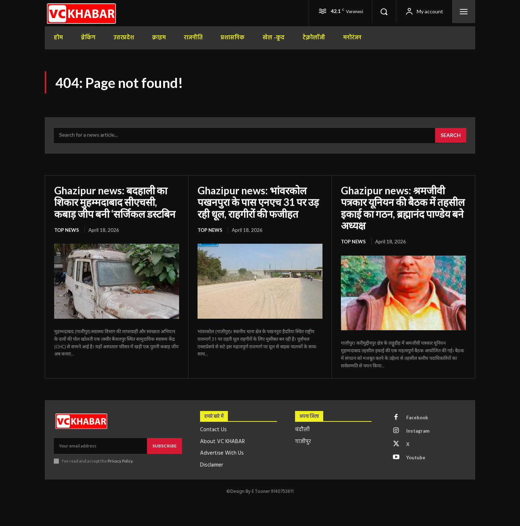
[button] (383, 11)
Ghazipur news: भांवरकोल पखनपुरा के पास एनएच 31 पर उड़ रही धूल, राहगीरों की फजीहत (258, 202)
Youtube (415, 457)
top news (66, 230)
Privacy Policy (120, 461)
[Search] (450, 135)
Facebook (417, 417)
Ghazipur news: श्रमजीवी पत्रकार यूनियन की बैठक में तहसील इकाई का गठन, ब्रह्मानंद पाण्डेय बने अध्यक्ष (403, 207)
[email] (100, 446)
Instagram (417, 431)
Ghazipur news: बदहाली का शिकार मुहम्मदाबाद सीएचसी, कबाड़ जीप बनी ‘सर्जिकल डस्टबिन (115, 202)
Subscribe (164, 445)
